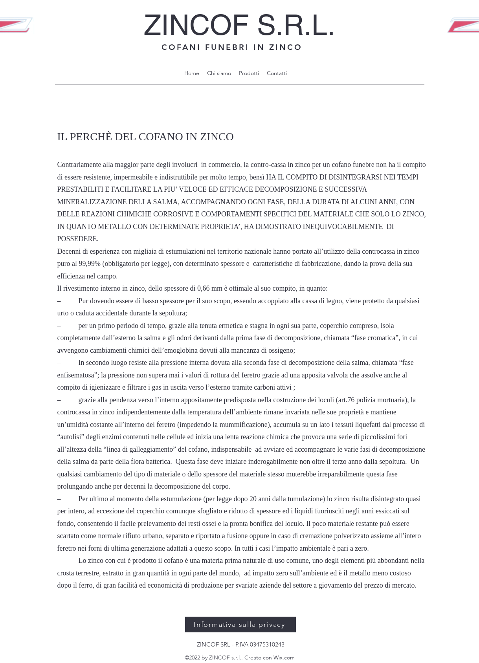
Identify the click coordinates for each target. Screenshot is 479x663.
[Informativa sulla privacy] (240, 624)
